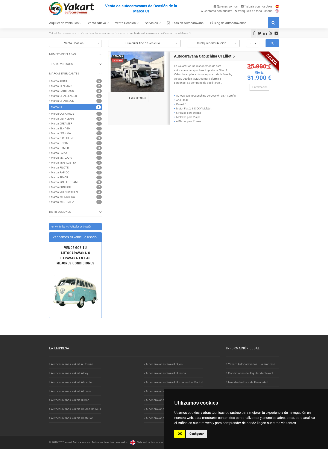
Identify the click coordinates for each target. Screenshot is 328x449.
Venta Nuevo (98, 23)
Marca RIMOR (59, 177)
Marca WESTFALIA (62, 201)
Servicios (153, 23)
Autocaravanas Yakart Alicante (70, 382)
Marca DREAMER (61, 123)
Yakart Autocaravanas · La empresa (250, 364)
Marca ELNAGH (60, 128)
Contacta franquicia (236, 11)
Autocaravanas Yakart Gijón (163, 364)
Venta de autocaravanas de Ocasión (103, 33)
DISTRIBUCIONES (75, 212)
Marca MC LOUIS (61, 157)
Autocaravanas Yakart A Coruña (71, 364)
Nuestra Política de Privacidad (247, 382)
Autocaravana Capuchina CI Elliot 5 (204, 56)
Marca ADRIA (59, 81)
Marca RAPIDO (60, 172)
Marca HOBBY (59, 143)
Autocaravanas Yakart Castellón (71, 418)
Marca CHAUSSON (62, 100)
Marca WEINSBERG (63, 197)
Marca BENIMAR (61, 86)
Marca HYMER (60, 148)
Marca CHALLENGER (64, 95)
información (259, 87)
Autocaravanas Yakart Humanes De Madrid (173, 382)
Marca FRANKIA (61, 133)
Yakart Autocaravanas (62, 33)
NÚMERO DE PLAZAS (75, 54)
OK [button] (180, 433)
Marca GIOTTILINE (62, 138)
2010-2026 (58, 442)
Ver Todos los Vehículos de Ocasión (71, 226)
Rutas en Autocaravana (185, 23)
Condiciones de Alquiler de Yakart (249, 373)
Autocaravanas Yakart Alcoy (68, 373)
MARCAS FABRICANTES (75, 74)
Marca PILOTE (59, 167)
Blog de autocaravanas (228, 23)
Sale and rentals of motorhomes (151, 442)
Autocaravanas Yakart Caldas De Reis (75, 409)
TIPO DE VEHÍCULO (75, 64)
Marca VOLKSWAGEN (64, 192)
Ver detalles (137, 98)
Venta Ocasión (127, 23)
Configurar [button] (197, 433)
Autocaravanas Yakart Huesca (165, 373)
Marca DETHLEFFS (62, 118)
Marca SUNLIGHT (62, 187)
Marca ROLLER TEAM (64, 182)
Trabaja (257, 6)
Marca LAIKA (59, 153)
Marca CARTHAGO (62, 91)
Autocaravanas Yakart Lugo (163, 400)
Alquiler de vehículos (65, 23)
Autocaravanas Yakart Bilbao (69, 400)
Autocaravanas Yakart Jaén (163, 391)
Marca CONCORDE (62, 113)
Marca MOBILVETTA (63, 162)
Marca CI (56, 107)
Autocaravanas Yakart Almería (70, 391)
